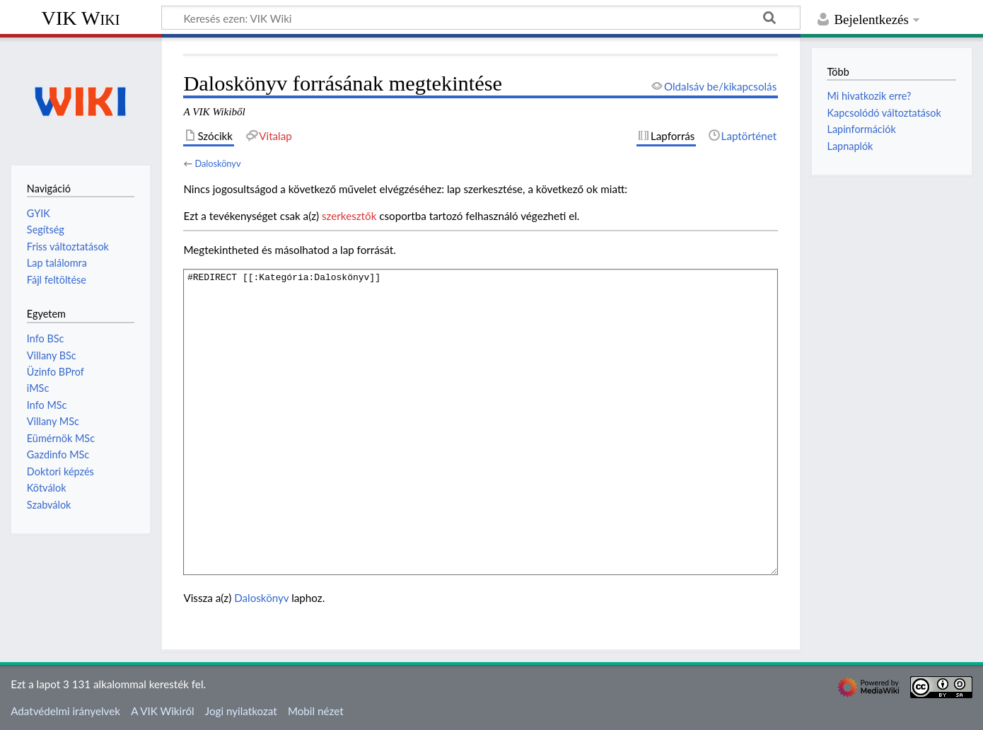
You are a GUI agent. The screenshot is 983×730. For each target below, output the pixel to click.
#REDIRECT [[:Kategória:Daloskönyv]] (480, 422)
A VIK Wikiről (162, 711)
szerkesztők (349, 215)
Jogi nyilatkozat (241, 711)
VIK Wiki (81, 18)
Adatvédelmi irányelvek (65, 711)
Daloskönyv (217, 163)
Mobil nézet (316, 711)
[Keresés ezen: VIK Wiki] (481, 17)
